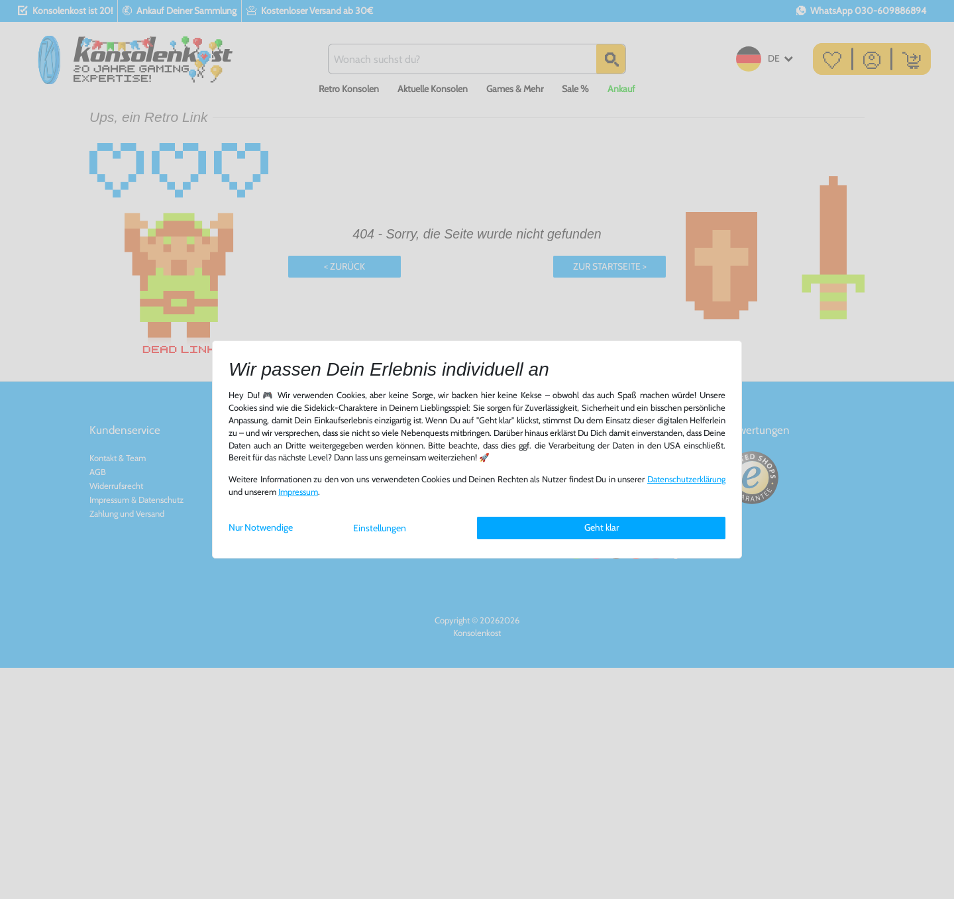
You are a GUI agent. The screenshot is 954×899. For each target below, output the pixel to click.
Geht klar (601, 527)
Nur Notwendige (261, 527)
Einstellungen (379, 528)
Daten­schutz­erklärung (686, 479)
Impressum (298, 492)
